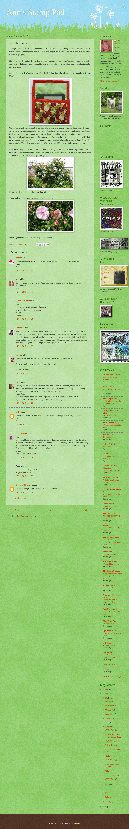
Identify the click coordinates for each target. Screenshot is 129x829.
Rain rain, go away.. (112, 775)
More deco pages (109, 645)
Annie (18, 258)
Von (17, 279)
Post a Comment (19, 498)
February (109, 797)
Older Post (88, 510)
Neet (18, 382)
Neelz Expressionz (110, 399)
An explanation (108, 624)
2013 (105, 694)
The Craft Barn (109, 513)
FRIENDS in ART (110, 477)
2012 (105, 698)
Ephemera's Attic (110, 631)
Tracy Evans (108, 434)
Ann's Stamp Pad (35, 12)
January (108, 801)
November (109, 706)
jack (17, 412)
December (109, 702)
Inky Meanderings (110, 609)
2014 (105, 690)
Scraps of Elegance (23, 485)
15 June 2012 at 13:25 (24, 270)
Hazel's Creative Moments (110, 467)
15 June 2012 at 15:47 (24, 319)
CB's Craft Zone (110, 621)
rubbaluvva (108, 552)
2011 (105, 807)
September (109, 714)
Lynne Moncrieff (23, 301)
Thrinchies (107, 437)
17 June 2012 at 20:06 (24, 425)
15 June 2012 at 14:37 (24, 292)
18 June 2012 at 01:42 (24, 492)
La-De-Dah (107, 652)
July (107, 723)
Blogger (76, 823)
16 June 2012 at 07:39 (24, 373)
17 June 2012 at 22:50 (24, 476)
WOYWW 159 (111, 741)
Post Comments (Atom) (26, 516)
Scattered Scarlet (110, 561)
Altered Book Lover (111, 375)
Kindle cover (110, 756)
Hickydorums (108, 387)
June (107, 727)
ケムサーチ (21, 421)
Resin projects (108, 588)
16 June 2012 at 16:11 (24, 403)
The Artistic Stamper (111, 571)
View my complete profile (110, 81)
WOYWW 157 (111, 779)
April (107, 789)
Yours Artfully (109, 585)
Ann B (119, 41)
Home (50, 510)
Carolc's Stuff (108, 504)
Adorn (105, 454)
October (108, 710)
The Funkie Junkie (111, 537)
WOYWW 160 (111, 730)
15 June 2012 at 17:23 (24, 346)
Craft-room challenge (112, 676)
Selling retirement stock (112, 506)
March (108, 793)
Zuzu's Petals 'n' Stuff (112, 423)
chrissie (19, 355)
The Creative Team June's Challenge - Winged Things (112, 575)
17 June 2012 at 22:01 (24, 457)
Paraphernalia (109, 664)
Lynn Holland (21, 434)
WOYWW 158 (111, 760)
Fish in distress (111, 745)
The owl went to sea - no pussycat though (113, 735)
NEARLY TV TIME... (111, 415)
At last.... (108, 771)
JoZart (106, 525)
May (107, 785)
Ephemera (20, 328)
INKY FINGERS (110, 444)
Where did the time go (111, 564)
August (108, 718)
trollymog (107, 643)
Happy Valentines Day (111, 470)
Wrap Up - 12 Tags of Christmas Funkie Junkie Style (112, 542)
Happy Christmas (109, 554)
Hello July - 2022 (109, 446)
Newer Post (12, 510)
